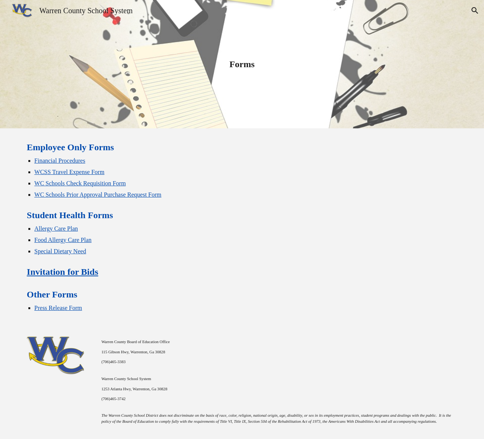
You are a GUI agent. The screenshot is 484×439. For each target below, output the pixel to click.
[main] (242, 64)
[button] (475, 11)
